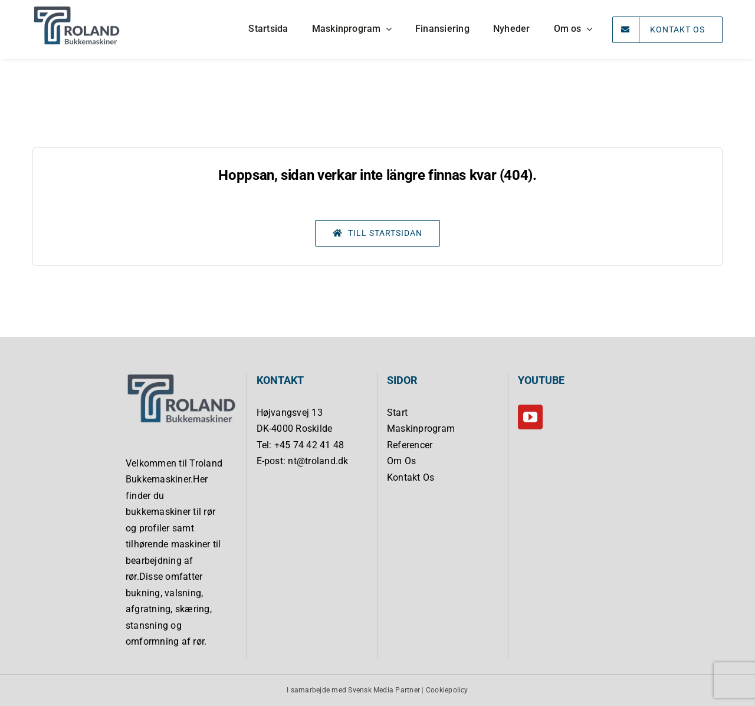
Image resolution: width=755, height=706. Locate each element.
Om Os (401, 461)
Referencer (409, 445)
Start (397, 412)
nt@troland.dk (318, 461)
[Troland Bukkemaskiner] (76, 9)
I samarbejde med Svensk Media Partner (353, 690)
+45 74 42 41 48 (309, 445)
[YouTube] (530, 417)
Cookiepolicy (447, 690)
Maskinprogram (421, 428)
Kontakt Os (410, 477)
